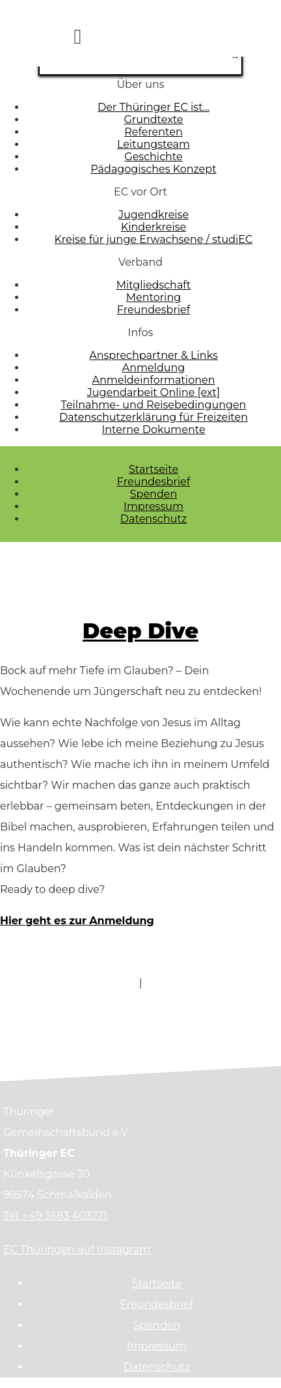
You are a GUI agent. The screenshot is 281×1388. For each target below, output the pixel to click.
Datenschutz (153, 519)
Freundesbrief (153, 481)
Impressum (153, 506)
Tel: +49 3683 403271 (55, 1216)
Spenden (154, 494)
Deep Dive (140, 631)
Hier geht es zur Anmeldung (77, 920)
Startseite (153, 469)
